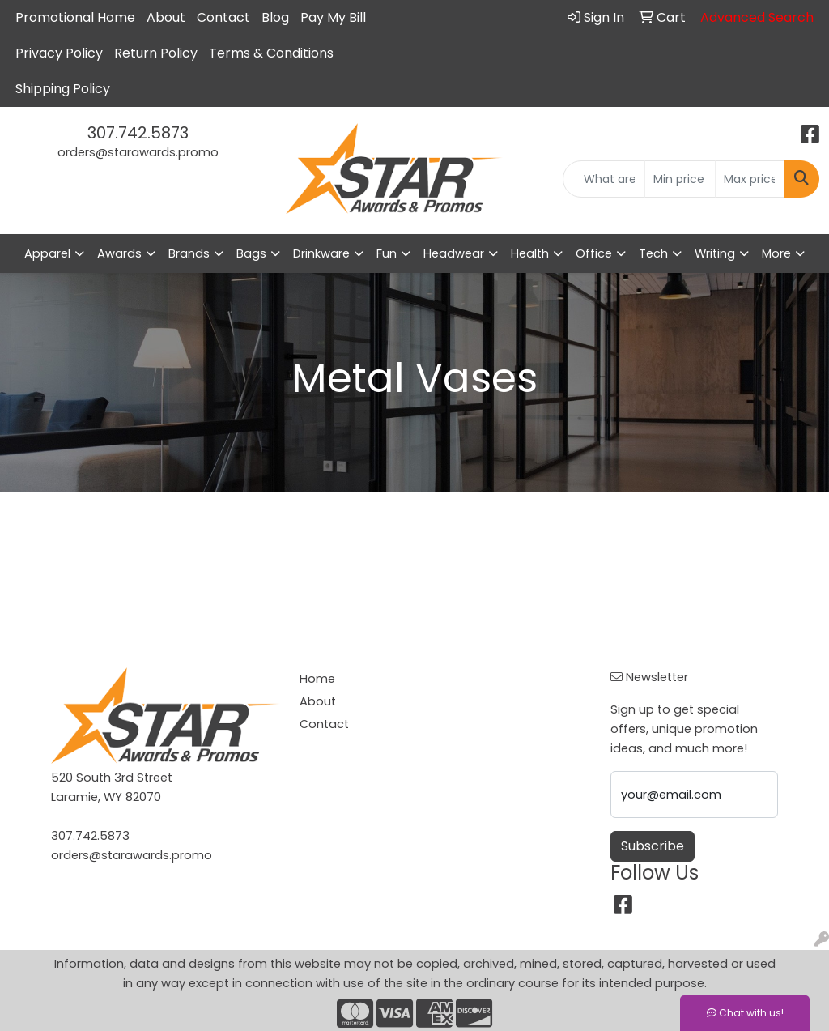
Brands (189, 253)
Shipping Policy (62, 88)
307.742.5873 (138, 132)
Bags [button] (251, 253)
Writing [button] (715, 253)
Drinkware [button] (321, 253)
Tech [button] (653, 253)
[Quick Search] (604, 179)
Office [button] (594, 253)
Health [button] (530, 253)
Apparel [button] (47, 253)
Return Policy (156, 53)
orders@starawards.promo (138, 152)
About (166, 17)
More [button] (776, 253)
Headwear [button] (453, 253)
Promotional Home (75, 17)
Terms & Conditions (271, 53)
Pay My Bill (333, 17)
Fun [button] (386, 253)
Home (317, 679)
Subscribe (652, 846)
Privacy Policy (59, 53)
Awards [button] (119, 253)
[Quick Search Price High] (750, 179)
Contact (223, 17)
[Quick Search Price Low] (679, 179)
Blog (275, 17)
